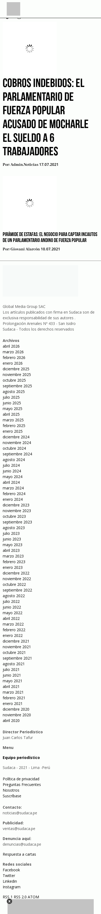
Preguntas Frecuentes (22, 784)
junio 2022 (12, 607)
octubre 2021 (14, 652)
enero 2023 (13, 567)
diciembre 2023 (16, 505)
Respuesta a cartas (19, 854)
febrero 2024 (14, 493)
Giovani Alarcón (25, 249)
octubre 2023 (14, 516)
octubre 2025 (14, 380)
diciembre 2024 (16, 436)
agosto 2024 (14, 459)
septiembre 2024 (17, 453)
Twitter (9, 875)
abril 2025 (11, 414)
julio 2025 (11, 397)
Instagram (11, 886)
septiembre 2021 (17, 658)
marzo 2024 (13, 487)
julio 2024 (11, 465)
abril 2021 (11, 686)
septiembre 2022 (17, 590)
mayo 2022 (12, 612)
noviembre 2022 (17, 578)
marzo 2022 (13, 624)
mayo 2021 (12, 680)
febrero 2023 (14, 561)
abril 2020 (11, 720)
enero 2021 (13, 703)
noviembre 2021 (17, 646)
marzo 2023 (13, 556)
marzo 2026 (13, 351)
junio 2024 (12, 470)
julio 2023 (11, 533)
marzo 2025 (13, 419)
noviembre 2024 (17, 442)
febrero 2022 (14, 629)
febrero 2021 (14, 697)
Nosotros (11, 790)
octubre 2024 (14, 448)
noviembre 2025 (17, 374)
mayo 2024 (12, 476)
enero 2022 (13, 635)
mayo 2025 (12, 408)
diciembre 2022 (16, 573)
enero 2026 (13, 363)
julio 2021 (11, 669)
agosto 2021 (14, 663)
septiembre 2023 (17, 522)
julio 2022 (11, 601)
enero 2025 (13, 431)
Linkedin (10, 881)
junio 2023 (12, 539)
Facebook (11, 869)
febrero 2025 (14, 425)
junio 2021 (12, 675)
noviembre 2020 (17, 714)
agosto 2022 (14, 595)
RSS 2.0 (20, 896)
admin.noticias (24, 164)
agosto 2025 (14, 391)
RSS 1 (8, 896)
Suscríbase (12, 795)
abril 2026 (11, 346)
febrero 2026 (14, 357)
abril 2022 (11, 618)
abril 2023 (11, 550)
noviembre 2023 (17, 510)
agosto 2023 (14, 527)
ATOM (33, 896)
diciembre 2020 (16, 709)
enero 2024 (13, 499)
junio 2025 (12, 402)
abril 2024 (11, 482)
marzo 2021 (13, 692)
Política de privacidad (21, 778)
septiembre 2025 (17, 385)
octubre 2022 (14, 584)
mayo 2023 (12, 544)
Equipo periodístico (21, 757)
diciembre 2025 (16, 368)
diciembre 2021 (16, 641)
